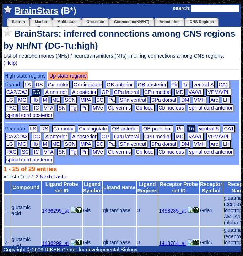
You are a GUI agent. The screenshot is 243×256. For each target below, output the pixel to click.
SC (25, 108)
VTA (49, 108)
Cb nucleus (171, 108)
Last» (60, 177)
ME (56, 100)
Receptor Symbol (211, 187)
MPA (86, 100)
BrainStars (37, 10)
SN (61, 108)
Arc (214, 100)
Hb (34, 100)
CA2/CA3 (17, 92)
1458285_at (172, 211)
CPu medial (157, 92)
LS (28, 84)
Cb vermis (119, 108)
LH (226, 100)
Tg (73, 108)
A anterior (56, 92)
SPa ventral (133, 100)
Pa (112, 100)
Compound (25, 187)
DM (185, 100)
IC (36, 108)
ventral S (203, 84)
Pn (84, 108)
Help (10, 63)
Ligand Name (119, 187)
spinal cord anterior (210, 108)
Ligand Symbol (92, 187)
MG (22, 100)
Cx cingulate (88, 84)
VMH (199, 100)
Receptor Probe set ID (179, 187)
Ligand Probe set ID (61, 187)
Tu (185, 84)
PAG (11, 108)
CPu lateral (126, 92)
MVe (98, 108)
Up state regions (68, 76)
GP (105, 92)
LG (9, 100)
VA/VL (196, 92)
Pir (175, 84)
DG (36, 136)
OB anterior (120, 84)
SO (100, 100)
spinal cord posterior (29, 115)
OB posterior (152, 84)
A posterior (84, 92)
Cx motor (58, 84)
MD (179, 92)
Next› (46, 177)
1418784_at (172, 243)
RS (39, 84)
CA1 (223, 84)
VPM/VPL (218, 92)
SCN (70, 100)
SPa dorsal (163, 100)
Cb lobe (144, 108)
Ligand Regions (147, 187)
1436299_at (55, 211)
